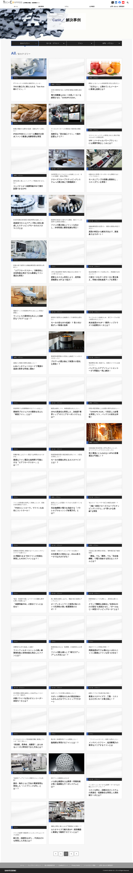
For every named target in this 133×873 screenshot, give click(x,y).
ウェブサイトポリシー (34, 865)
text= (56, 854)
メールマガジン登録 (89, 865)
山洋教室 (91, 6)
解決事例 (41, 6)
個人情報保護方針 (50, 865)
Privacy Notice (76, 865)
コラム (66, 6)
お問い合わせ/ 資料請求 (106, 865)
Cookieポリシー (63, 865)
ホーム (16, 6)
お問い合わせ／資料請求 (117, 6)
